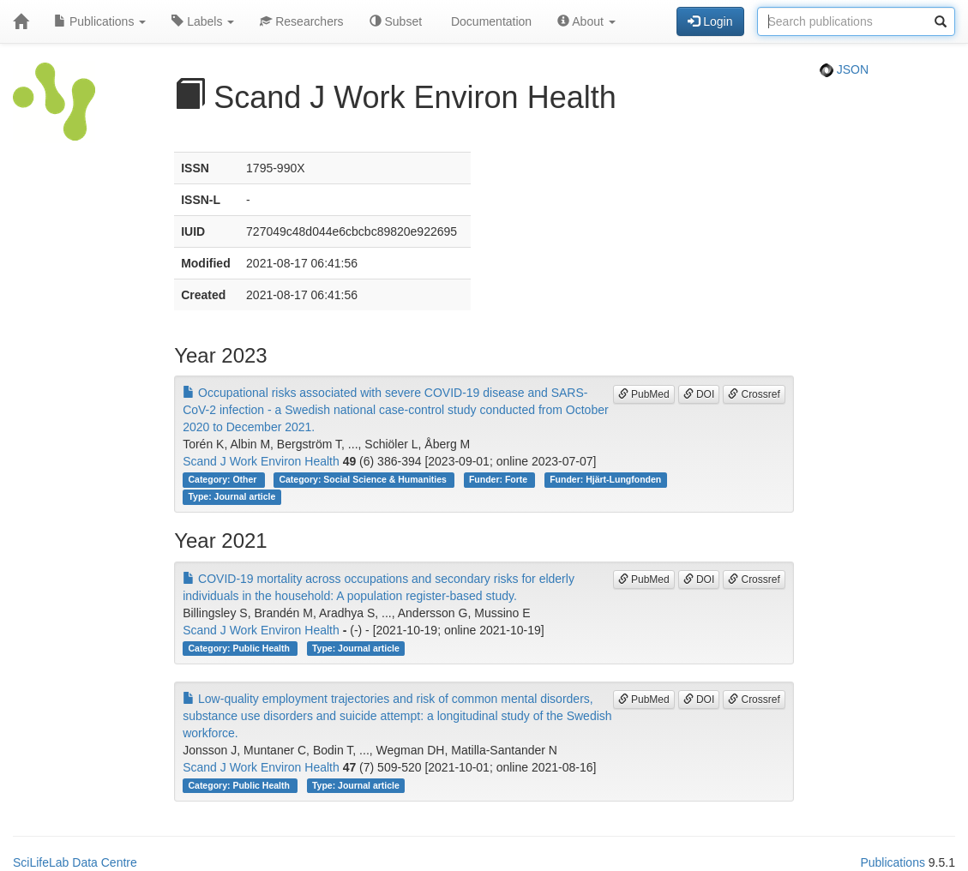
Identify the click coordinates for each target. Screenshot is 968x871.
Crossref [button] (754, 394)
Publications (100, 21)
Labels (202, 21)
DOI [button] (699, 394)
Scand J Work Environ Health (261, 461)
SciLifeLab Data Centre (75, 862)
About (586, 21)
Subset (396, 21)
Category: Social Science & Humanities (363, 479)
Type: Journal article (231, 496)
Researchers (301, 21)
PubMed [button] (644, 394)
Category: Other (223, 479)
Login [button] (710, 21)
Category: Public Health (240, 648)
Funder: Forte (499, 479)
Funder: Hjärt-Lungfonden (605, 479)
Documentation (490, 21)
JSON (844, 69)
